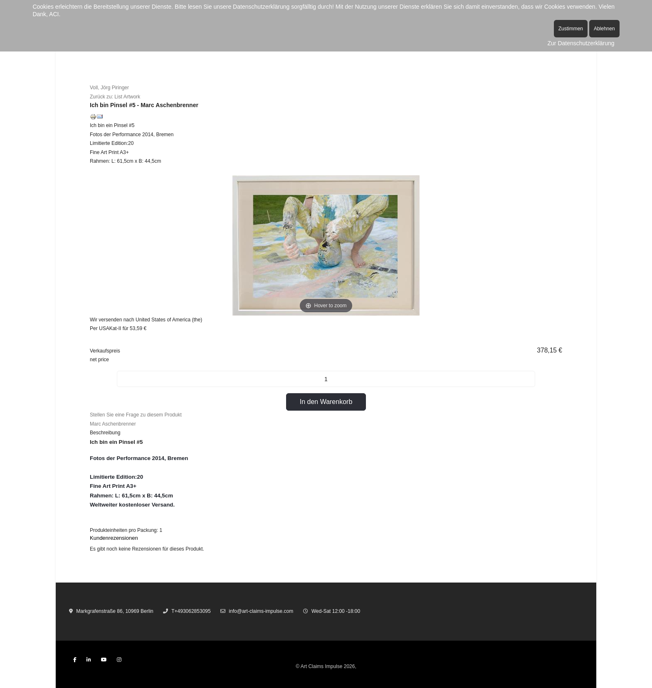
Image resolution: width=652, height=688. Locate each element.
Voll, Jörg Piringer (109, 88)
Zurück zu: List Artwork (115, 97)
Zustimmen (570, 29)
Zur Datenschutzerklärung (581, 43)
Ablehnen (604, 29)
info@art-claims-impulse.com (261, 611)
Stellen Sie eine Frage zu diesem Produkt (136, 415)
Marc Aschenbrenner (113, 424)
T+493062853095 (190, 611)
